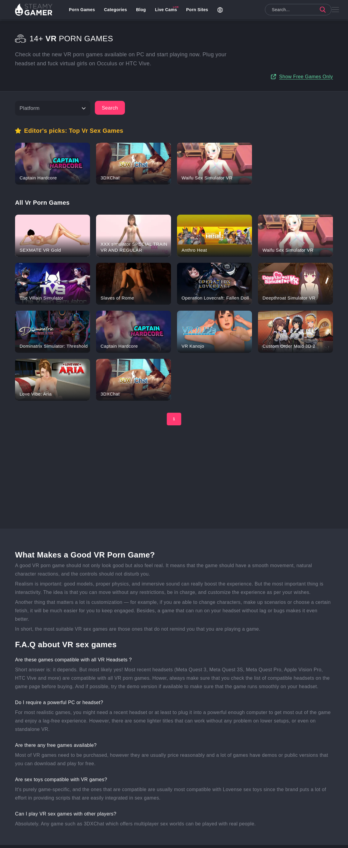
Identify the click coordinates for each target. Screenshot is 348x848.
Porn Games (84, 10)
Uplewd (153, 840)
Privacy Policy (248, 840)
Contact (175, 840)
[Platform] (52, 96)
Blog (143, 10)
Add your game (125, 840)
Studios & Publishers (209, 840)
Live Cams (168, 10)
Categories (117, 10)
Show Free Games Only (306, 70)
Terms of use (280, 840)
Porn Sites (199, 10)
